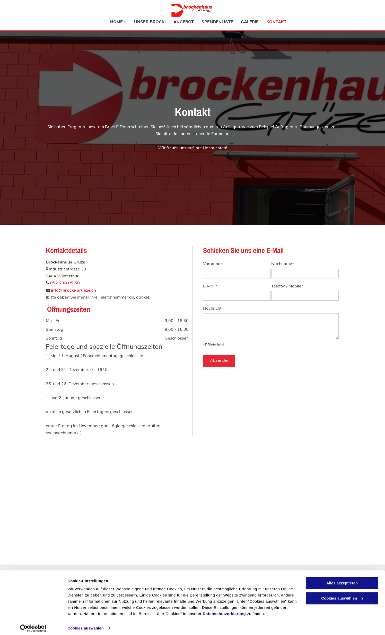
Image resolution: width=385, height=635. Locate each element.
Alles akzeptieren (342, 580)
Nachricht (212, 308)
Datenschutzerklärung (224, 610)
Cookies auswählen (85, 625)
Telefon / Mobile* (287, 286)
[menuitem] (114, 22)
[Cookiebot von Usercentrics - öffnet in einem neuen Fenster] (33, 625)
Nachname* (282, 263)
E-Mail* (210, 286)
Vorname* (212, 263)
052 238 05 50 (65, 282)
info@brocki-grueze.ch (73, 290)
